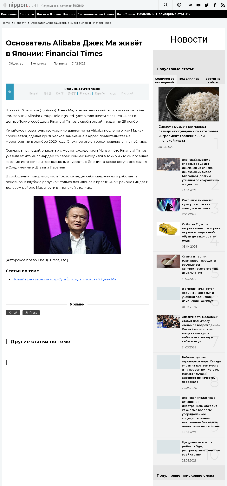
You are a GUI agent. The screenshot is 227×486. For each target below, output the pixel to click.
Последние (9, 14)
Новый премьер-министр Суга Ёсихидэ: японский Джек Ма (64, 279)
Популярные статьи (173, 14)
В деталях (27, 14)
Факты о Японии (49, 14)
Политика (60, 63)
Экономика (38, 63)
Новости (69, 14)
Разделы (145, 14)
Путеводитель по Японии (96, 14)
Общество (16, 63)
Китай (13, 312)
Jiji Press (31, 312)
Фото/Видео (126, 14)
